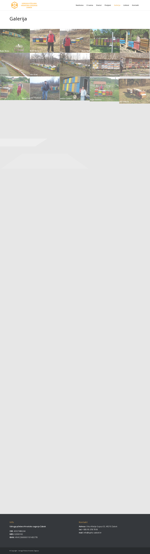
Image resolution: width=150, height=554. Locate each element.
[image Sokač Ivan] (15, 89)
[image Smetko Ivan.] (45, 65)
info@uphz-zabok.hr (92, 532)
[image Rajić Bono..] (15, 41)
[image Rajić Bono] (75, 41)
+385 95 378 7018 (90, 529)
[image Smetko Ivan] (75, 65)
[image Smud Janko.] (105, 65)
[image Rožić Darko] (15, 65)
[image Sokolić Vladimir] (45, 89)
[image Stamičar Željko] (75, 89)
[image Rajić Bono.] (45, 41)
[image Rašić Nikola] (135, 41)
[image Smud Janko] (135, 65)
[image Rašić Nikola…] (105, 41)
